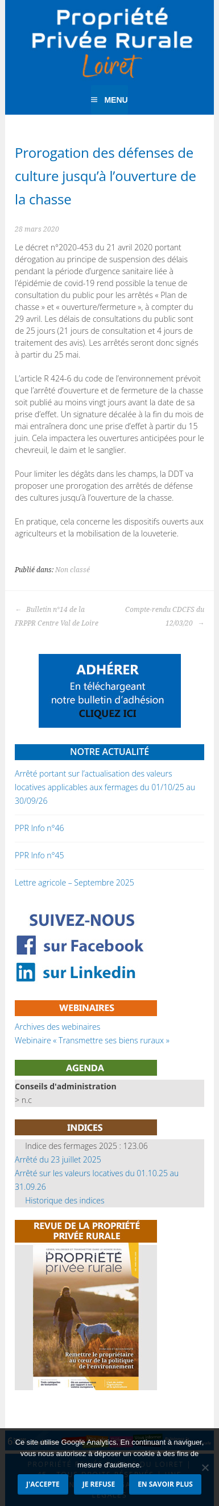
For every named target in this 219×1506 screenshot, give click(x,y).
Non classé (72, 570)
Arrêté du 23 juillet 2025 (58, 1159)
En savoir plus (165, 1484)
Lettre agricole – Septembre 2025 (74, 882)
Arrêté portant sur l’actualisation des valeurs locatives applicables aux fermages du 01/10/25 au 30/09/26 (105, 787)
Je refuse (98, 1484)
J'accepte (43, 1484)
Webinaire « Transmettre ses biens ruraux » (92, 1040)
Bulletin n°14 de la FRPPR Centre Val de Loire (56, 616)
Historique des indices (64, 1200)
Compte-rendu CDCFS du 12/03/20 (164, 616)
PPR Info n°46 (39, 828)
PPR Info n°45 (39, 855)
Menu (115, 99)
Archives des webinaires (57, 1026)
